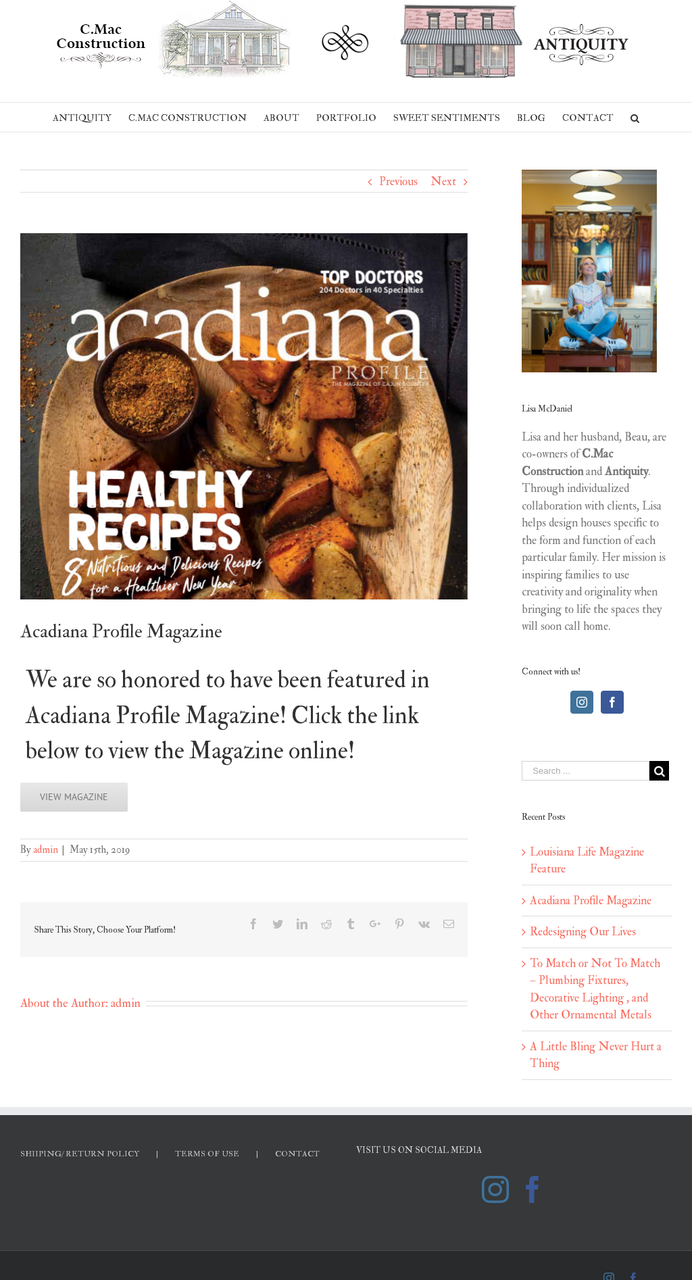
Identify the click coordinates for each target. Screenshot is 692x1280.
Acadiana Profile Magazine (590, 900)
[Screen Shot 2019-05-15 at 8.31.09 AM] (244, 416)
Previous (398, 181)
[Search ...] (585, 771)
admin (45, 849)
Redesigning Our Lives (583, 932)
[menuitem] (90, 117)
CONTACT (297, 1154)
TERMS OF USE (207, 1154)
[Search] (635, 117)
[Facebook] (612, 702)
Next (443, 181)
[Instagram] (581, 702)
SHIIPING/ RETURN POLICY (79, 1154)
